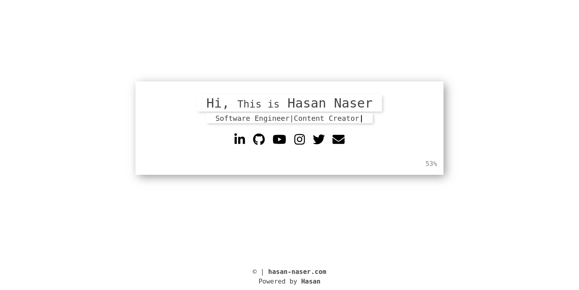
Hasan (310, 281)
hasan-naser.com (297, 272)
